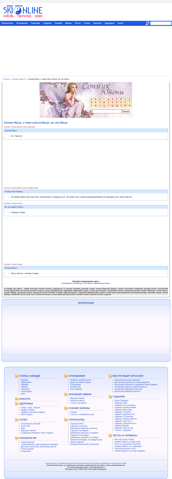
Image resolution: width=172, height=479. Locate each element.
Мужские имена (77, 398)
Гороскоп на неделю (79, 430)
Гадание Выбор (122, 426)
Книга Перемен (121, 400)
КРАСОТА (24, 398)
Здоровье (109, 23)
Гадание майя (121, 403)
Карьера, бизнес (28, 430)
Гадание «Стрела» (123, 412)
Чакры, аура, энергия (30, 407)
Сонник (58, 23)
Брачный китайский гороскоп (128, 391)
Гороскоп (35, 23)
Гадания (47, 23)
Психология (7, 23)
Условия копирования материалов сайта (109, 463)
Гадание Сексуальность (125, 423)
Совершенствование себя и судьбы (37, 433)
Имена (68, 23)
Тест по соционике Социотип (128, 444)
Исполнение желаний (30, 424)
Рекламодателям (84, 463)
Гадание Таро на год (124, 428)
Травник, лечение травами (33, 412)
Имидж (24, 387)
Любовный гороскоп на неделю (84, 433)
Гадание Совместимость (126, 419)
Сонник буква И (18, 79)
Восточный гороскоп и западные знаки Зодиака (136, 384)
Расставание (76, 389)
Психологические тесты (125, 448)
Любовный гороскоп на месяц (83, 428)
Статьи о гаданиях (123, 430)
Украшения (26, 382)
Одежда (24, 384)
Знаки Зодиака (77, 442)
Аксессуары (26, 391)
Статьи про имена (78, 403)
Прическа (25, 389)
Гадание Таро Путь (123, 421)
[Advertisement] (86, 51)
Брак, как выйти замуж (80, 382)
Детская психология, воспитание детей (38, 447)
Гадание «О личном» (124, 416)
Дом (23, 428)
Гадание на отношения (125, 405)
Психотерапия (27, 449)
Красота (97, 23)
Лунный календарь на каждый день (86, 440)
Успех (120, 23)
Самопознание (27, 442)
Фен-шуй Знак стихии (124, 439)
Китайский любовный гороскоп (128, 389)
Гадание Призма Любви (125, 407)
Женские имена (77, 400)
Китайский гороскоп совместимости (131, 387)
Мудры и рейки (27, 410)
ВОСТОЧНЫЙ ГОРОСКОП (128, 375)
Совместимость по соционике (128, 446)
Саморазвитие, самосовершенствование (39, 444)
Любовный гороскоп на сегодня (84, 437)
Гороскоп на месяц (78, 426)
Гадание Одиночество (125, 414)
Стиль (87, 23)
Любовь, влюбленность (80, 380)
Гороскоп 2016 (76, 424)
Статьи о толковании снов (82, 414)
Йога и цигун (26, 414)
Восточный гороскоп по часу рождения (132, 382)
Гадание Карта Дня (123, 410)
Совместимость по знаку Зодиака (130, 451)
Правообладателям (68, 463)
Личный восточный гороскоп (127, 380)
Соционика (26, 451)
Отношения (21, 23)
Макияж (24, 380)
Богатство (25, 426)
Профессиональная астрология (84, 444)
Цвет (23, 394)
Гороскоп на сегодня (79, 435)
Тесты (78, 23)
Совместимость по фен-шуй (127, 442)
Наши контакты (52, 463)
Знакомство (75, 387)
